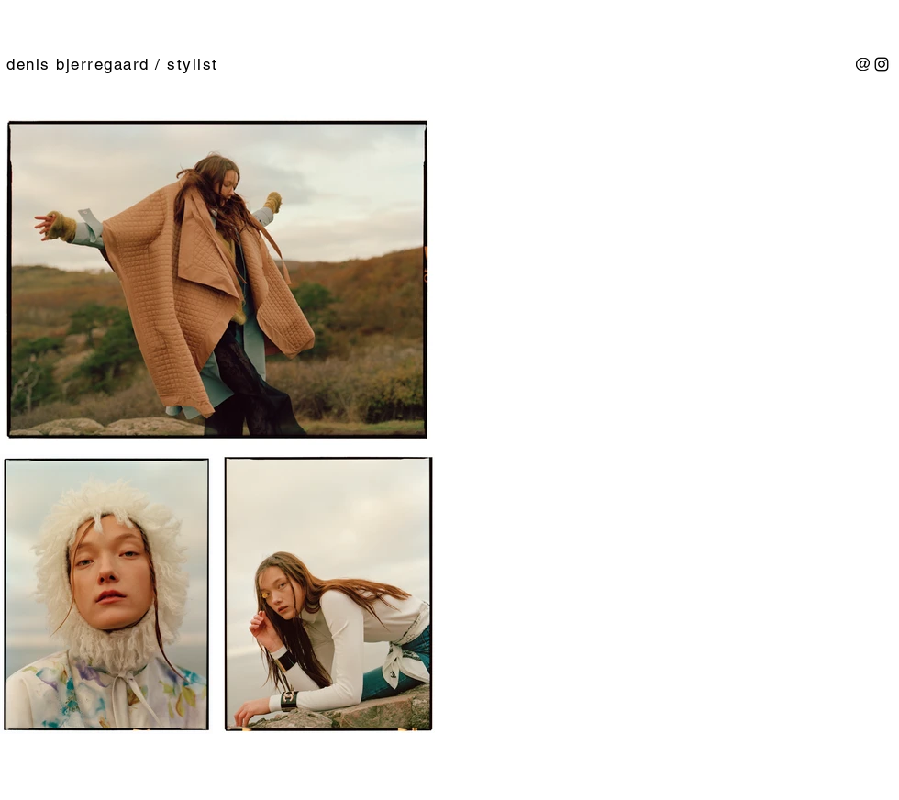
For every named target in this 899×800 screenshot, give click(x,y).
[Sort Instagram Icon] (881, 64)
